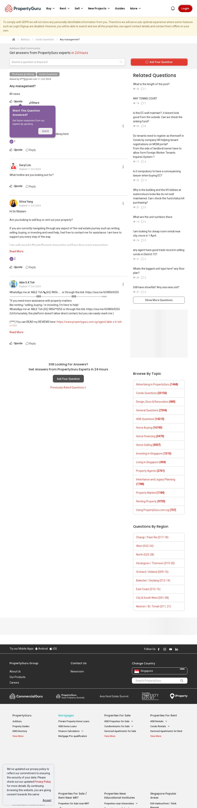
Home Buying (149, 427)
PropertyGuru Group (24, 663)
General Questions (151, 410)
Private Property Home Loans (73, 721)
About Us (15, 671)
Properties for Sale (117, 715)
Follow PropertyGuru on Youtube (170, 649)
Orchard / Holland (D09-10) (152, 571)
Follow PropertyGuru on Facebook (158, 649)
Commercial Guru (26, 696)
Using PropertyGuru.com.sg (156, 510)
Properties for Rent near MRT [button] (73, 770)
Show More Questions (159, 300)
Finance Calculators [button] (70, 731)
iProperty (179, 696)
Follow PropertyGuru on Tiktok (186, 649)
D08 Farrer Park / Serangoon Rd (167, 776)
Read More (16, 251)
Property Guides (20, 726)
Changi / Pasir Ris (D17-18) (152, 537)
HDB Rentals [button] (158, 721)
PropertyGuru (21, 715)
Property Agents (150, 470)
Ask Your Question (68, 378)
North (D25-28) (145, 554)
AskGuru (17, 721)
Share (34, 102)
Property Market (150, 492)
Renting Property (150, 501)
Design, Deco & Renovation (155, 401)
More (136, 8)
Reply (31, 150)
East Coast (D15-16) (148, 589)
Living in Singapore (151, 462)
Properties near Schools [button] (119, 764)
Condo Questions (48, 74)
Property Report (150, 696)
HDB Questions (150, 419)
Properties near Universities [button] (121, 759)
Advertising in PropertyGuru (157, 384)
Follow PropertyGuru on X (181, 649)
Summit (114, 696)
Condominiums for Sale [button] (118, 726)
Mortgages (66, 715)
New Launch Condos (23, 754)
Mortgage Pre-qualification (72, 736)
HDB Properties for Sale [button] (118, 721)
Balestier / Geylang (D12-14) (153, 580)
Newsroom (77, 671)
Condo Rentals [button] (160, 726)
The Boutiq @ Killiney (23, 74)
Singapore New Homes (28, 749)
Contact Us (79, 663)
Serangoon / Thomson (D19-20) (155, 563)
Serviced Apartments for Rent (166, 731)
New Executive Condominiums (28, 759)
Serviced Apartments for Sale (120, 731)
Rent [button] (65, 8)
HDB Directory (19, 731)
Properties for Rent (163, 715)
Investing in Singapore (153, 453)
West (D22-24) (145, 545)
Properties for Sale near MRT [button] (73, 761)
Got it (45, 131)
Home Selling (148, 444)
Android (41, 648)
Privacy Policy (42, 781)
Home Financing (150, 436)
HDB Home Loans (67, 726)
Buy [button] (51, 8)
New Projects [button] (99, 8)
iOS (53, 648)
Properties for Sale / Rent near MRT (72, 751)
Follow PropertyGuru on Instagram (164, 649)
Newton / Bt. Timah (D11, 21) (153, 606)
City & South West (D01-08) (152, 597)
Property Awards (70, 696)
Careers (14, 682)
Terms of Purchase (98, 799)
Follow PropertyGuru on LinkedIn (176, 649)
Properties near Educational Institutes (119, 751)
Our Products (17, 677)
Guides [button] (120, 8)
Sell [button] (79, 8)
